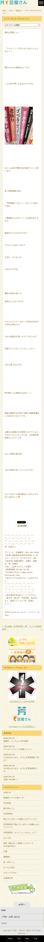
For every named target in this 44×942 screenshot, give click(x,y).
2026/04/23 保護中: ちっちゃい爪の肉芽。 (16, 739)
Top (35, 938)
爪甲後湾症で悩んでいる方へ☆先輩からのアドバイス (21, 825)
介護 (5, 850)
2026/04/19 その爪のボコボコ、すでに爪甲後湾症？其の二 (21, 757)
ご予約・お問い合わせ (10, 916)
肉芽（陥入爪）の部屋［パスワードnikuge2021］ (18, 844)
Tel (19, 938)
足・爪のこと (9, 861)
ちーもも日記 (9, 866)
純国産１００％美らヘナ (13, 797)
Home (10, 938)
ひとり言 (7, 837)
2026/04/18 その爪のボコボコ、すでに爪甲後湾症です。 (20, 768)
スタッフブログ (10, 872)
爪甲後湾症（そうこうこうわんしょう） (20, 831)
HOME (4, 10)
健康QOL (19, 10)
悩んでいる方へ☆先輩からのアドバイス (20, 818)
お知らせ (7, 791)
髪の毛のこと (9, 807)
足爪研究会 (8, 813)
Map (27, 938)
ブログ (11, 10)
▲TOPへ (22, 903)
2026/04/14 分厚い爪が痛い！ (10, 777)
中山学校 (8, 802)
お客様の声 (8, 877)
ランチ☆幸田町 (35, 626)
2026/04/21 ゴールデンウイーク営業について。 (18, 747)
